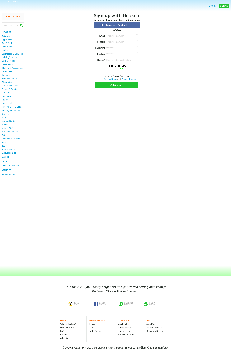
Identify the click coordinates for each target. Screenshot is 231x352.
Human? (101, 60)
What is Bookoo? (68, 324)
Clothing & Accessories (12, 68)
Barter (6, 157)
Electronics (7, 82)
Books (5, 50)
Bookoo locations (154, 327)
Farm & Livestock (10, 85)
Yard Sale (8, 174)
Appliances (7, 39)
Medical (5, 124)
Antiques (6, 36)
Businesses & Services (12, 54)
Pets (4, 135)
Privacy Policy (124, 327)
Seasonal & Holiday (11, 139)
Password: (100, 48)
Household (7, 103)
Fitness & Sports (9, 89)
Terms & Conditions (107, 79)
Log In (212, 6)
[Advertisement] (12, 221)
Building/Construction (11, 57)
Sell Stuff (13, 16)
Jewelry (5, 114)
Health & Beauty (9, 96)
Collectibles (7, 71)
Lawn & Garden (9, 121)
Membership (123, 324)
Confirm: (101, 42)
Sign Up (224, 6)
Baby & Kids (7, 47)
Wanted (7, 170)
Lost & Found (10, 166)
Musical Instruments (11, 131)
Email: (102, 36)
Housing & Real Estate (12, 107)
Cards (91, 327)
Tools (4, 146)
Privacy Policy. (128, 79)
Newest (6, 32)
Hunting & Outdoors (11, 110)
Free (5, 161)
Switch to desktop (126, 334)
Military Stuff (7, 128)
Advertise (64, 338)
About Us (150, 324)
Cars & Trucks (8, 61)
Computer (6, 75)
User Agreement (125, 331)
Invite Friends (95, 331)
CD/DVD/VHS (8, 64)
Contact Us (65, 334)
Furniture (6, 93)
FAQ (62, 331)
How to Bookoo (67, 327)
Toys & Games (8, 149)
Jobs (4, 117)
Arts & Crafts (7, 43)
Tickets (5, 142)
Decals (92, 324)
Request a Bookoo (154, 331)
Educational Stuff (9, 78)
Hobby (5, 100)
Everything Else (9, 153)
